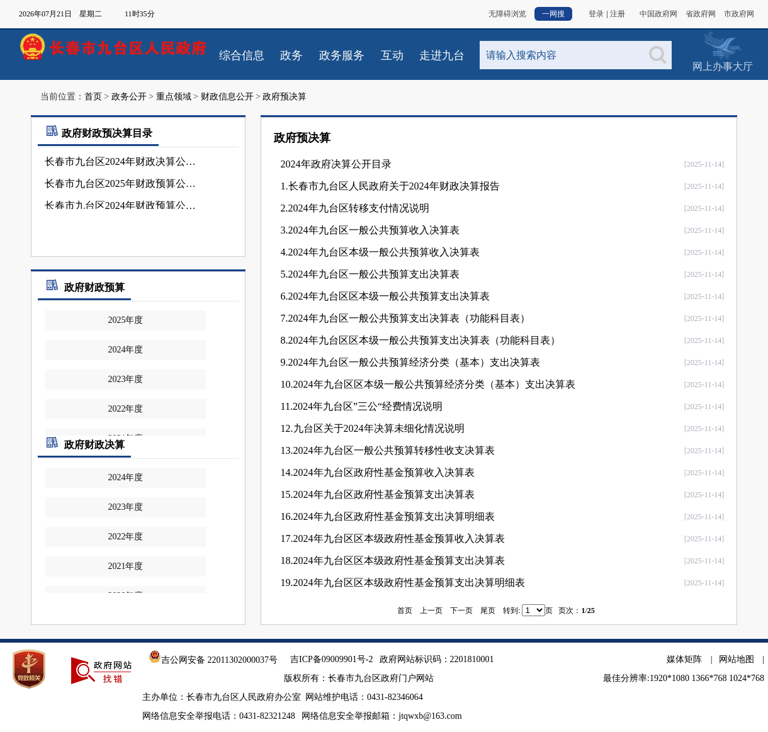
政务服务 (341, 55)
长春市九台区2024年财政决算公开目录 (125, 161)
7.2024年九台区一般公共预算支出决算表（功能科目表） (405, 318)
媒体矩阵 (684, 659)
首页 (93, 96)
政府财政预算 (94, 287)
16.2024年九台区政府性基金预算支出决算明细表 (388, 516)
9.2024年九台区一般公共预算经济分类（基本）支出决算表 (410, 362)
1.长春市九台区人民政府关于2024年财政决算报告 (390, 186)
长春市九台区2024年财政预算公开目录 (125, 205)
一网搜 (553, 13)
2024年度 (125, 349)
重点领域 (173, 96)
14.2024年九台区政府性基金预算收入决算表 (378, 472)
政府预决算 (285, 96)
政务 (291, 55)
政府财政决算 (94, 444)
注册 (617, 13)
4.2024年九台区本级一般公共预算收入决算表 (380, 252)
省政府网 (701, 13)
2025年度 (125, 320)
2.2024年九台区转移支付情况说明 (355, 208)
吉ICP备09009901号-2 (331, 659)
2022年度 (125, 409)
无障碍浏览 (507, 13)
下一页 (461, 610)
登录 (596, 13)
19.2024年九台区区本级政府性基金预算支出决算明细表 (403, 582)
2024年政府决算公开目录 (336, 164)
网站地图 (736, 659)
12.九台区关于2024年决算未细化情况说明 (373, 428)
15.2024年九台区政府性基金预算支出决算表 (378, 494)
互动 (392, 55)
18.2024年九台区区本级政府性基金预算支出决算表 (393, 560)
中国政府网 (658, 13)
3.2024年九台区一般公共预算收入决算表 (370, 230)
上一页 (431, 610)
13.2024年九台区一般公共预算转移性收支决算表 (388, 450)
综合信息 (241, 55)
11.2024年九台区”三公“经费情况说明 (362, 406)
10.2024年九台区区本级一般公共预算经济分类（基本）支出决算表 (428, 384)
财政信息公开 (227, 96)
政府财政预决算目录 (98, 133)
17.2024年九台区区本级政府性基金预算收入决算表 (393, 538)
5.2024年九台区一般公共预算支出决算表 (370, 274)
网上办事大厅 (722, 66)
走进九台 (442, 55)
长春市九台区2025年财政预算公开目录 (125, 183)
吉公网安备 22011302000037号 (213, 660)
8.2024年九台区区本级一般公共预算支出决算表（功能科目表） (420, 340)
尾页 (487, 610)
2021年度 (125, 566)
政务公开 (129, 96)
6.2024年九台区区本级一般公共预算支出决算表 (385, 296)
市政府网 (739, 13)
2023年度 (125, 379)
